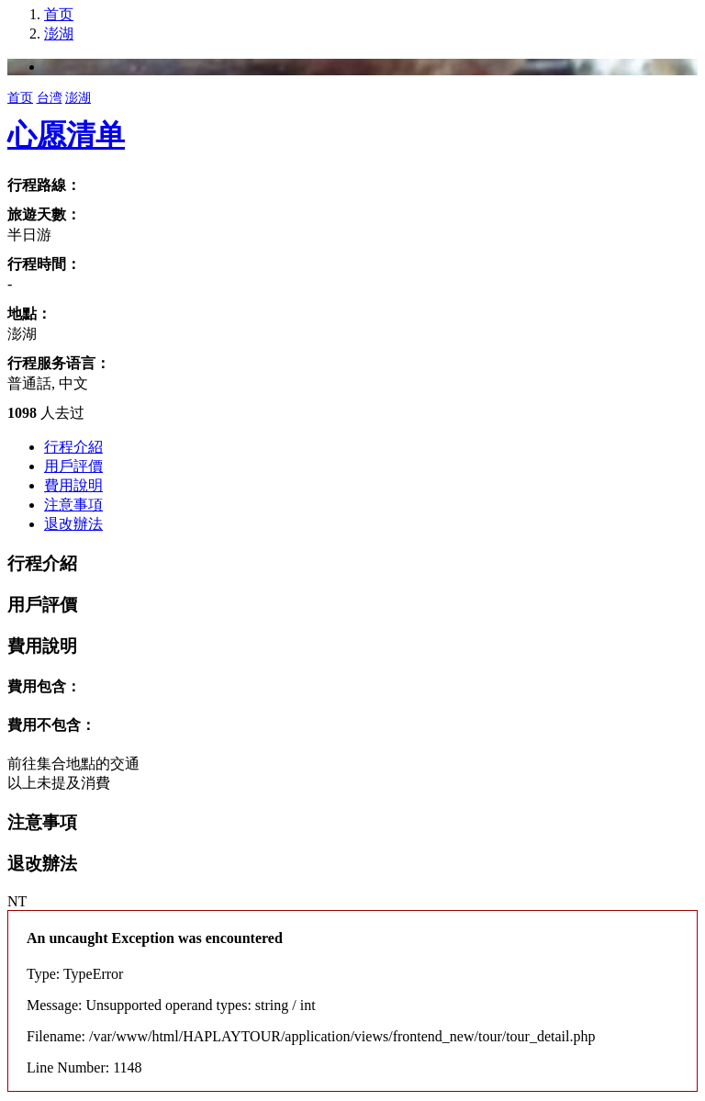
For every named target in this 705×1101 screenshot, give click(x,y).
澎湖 (58, 33)
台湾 (49, 98)
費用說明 (73, 485)
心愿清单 (66, 135)
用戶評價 (73, 466)
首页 (58, 14)
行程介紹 (73, 447)
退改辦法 (73, 524)
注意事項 (73, 504)
